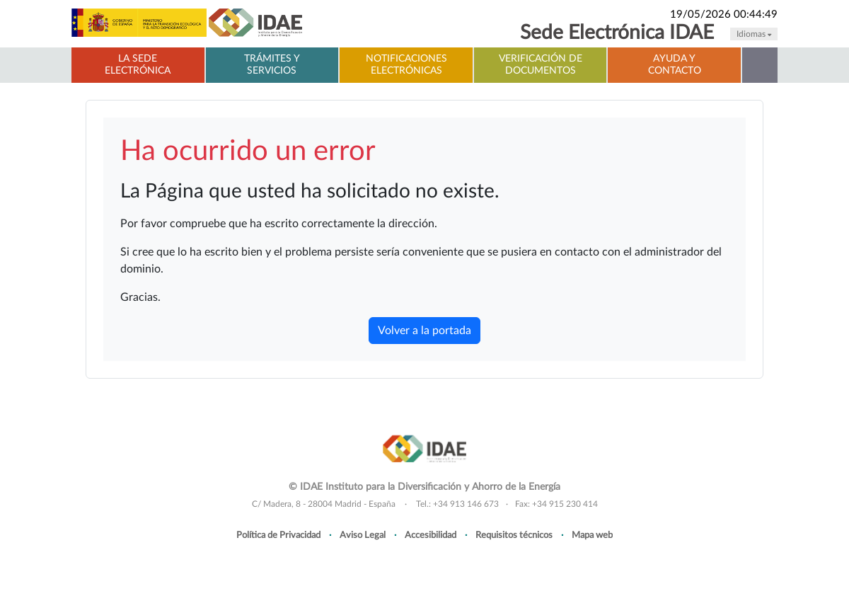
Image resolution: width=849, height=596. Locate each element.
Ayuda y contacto (674, 65)
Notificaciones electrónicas (406, 65)
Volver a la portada (424, 330)
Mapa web (592, 535)
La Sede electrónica (138, 65)
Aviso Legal (363, 535)
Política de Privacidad (278, 535)
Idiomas (754, 34)
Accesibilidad (430, 535)
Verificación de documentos (540, 65)
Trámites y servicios (272, 65)
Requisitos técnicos (514, 535)
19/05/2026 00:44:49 (724, 14)
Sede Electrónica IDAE (617, 32)
